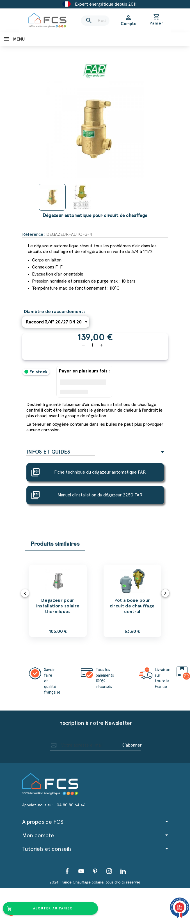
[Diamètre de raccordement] (55, 322)
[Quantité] (92, 345)
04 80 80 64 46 (71, 805)
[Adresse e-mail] (85, 745)
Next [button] (165, 593)
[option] (58, 601)
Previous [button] (25, 593)
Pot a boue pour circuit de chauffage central (132, 606)
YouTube (81, 871)
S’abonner (132, 745)
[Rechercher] (95, 20)
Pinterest (95, 871)
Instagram (109, 871)
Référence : (33, 234)
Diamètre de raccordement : (54, 311)
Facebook (67, 871)
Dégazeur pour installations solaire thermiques (58, 606)
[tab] (95, 452)
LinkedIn (123, 871)
